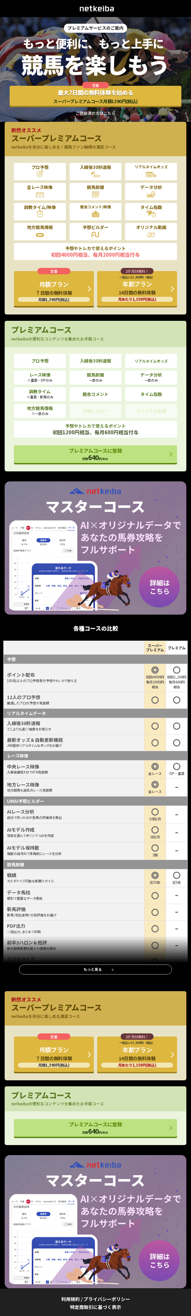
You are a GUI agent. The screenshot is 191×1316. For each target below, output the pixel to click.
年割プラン (137, 288)
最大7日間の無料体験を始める (95, 96)
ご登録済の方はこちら (95, 113)
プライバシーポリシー (107, 1299)
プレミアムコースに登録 (95, 454)
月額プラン (54, 291)
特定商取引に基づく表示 (95, 1307)
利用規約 (70, 1299)
